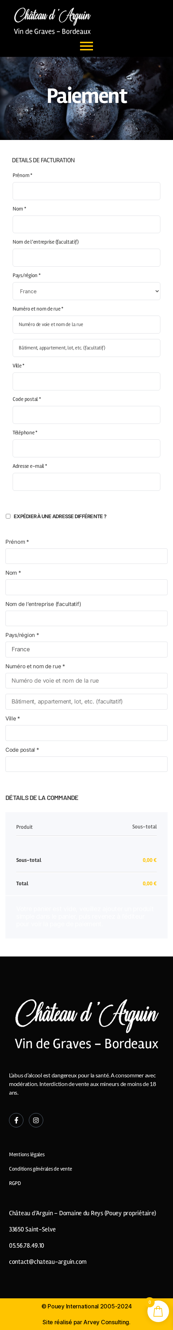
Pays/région (27, 275)
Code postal (27, 399)
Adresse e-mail (30, 466)
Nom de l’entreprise (45, 242)
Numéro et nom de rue (38, 309)
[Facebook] (16, 1120)
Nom (19, 208)
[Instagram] (36, 1120)
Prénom (22, 175)
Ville (19, 365)
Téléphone (25, 432)
